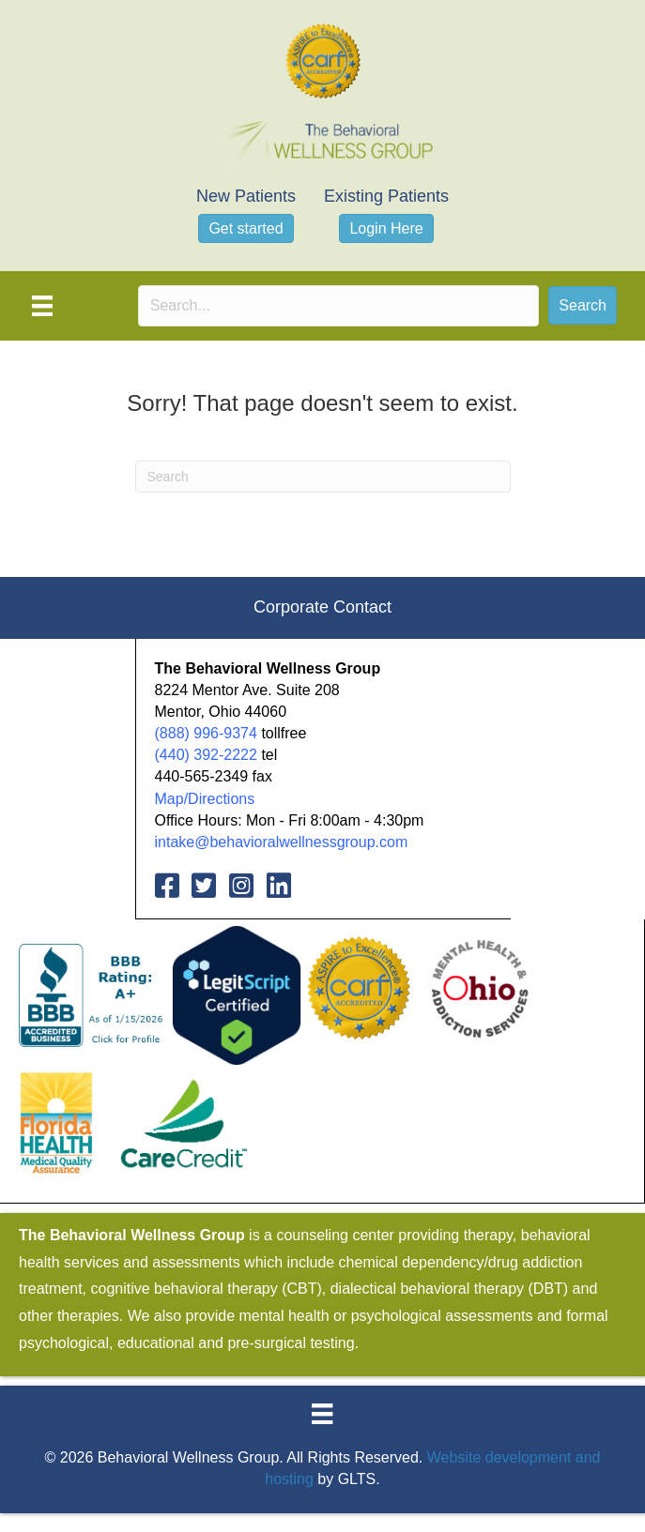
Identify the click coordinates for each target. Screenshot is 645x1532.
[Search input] (339, 305)
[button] (582, 305)
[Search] (323, 477)
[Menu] (42, 305)
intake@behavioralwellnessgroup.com (281, 842)
